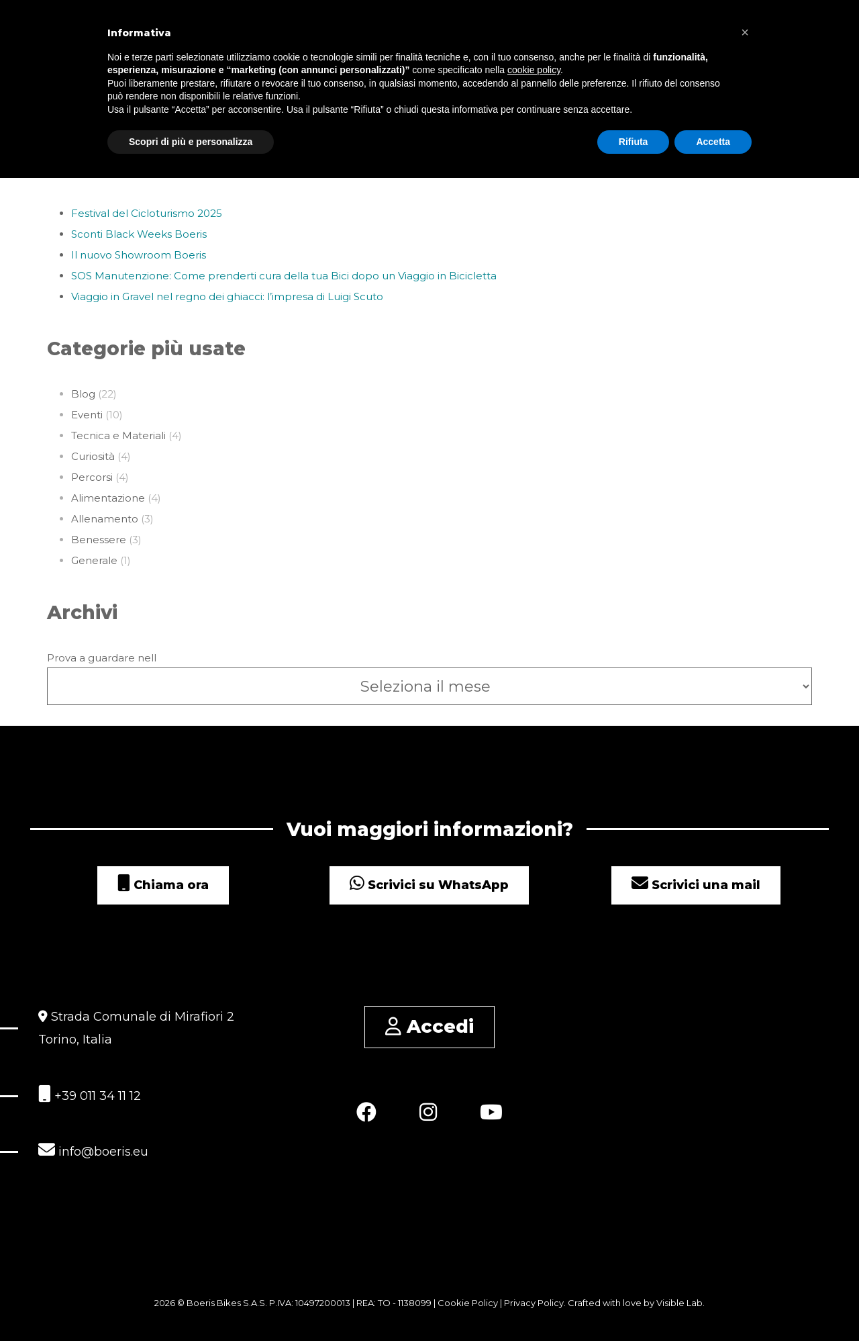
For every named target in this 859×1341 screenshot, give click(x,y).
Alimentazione (108, 498)
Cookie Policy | (471, 1302)
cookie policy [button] (533, 69)
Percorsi (92, 477)
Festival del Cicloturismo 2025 (146, 213)
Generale (94, 560)
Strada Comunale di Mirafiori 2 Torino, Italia (136, 1028)
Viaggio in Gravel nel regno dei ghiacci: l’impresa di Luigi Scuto (227, 296)
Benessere (98, 539)
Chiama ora (163, 885)
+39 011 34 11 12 (89, 1094)
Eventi (87, 414)
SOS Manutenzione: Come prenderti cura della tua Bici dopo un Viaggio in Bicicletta (284, 275)
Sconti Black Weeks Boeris (139, 234)
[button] (745, 32)
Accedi (429, 1026)
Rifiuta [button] (633, 141)
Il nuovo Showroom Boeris (138, 254)
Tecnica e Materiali (118, 435)
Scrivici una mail (695, 885)
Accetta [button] (713, 141)
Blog (83, 393)
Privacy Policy (534, 1302)
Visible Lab (679, 1302)
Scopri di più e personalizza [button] (190, 141)
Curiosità (93, 456)
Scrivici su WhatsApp (429, 885)
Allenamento (104, 518)
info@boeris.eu (93, 1150)
